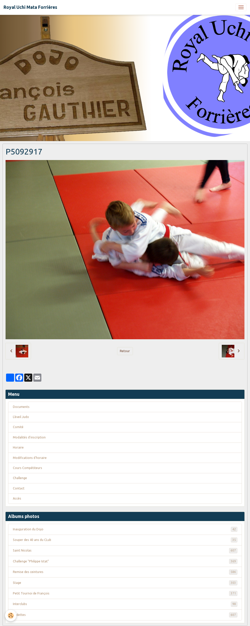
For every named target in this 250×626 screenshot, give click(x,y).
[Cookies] (10, 615)
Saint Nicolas (125, 550)
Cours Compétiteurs (27, 468)
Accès (17, 498)
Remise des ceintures (125, 572)
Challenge (20, 478)
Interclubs (125, 604)
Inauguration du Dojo (125, 529)
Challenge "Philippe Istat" (125, 561)
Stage (125, 582)
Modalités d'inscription (29, 437)
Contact (18, 488)
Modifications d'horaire (30, 457)
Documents (21, 406)
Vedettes (125, 614)
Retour (125, 351)
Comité (18, 427)
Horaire (18, 447)
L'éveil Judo (21, 417)
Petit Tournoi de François (125, 593)
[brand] (30, 7)
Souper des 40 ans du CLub (125, 539)
